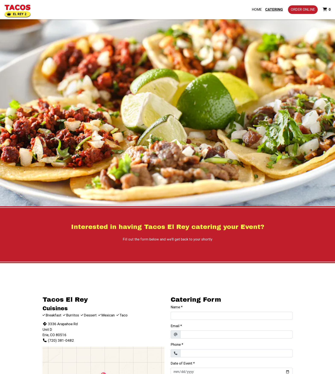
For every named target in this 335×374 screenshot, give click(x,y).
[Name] (231, 316)
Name (175, 307)
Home (257, 9)
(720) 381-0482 (58, 340)
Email (175, 326)
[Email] (236, 334)
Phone (176, 344)
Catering (274, 9)
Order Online (303, 9)
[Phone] (236, 353)
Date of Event (181, 363)
